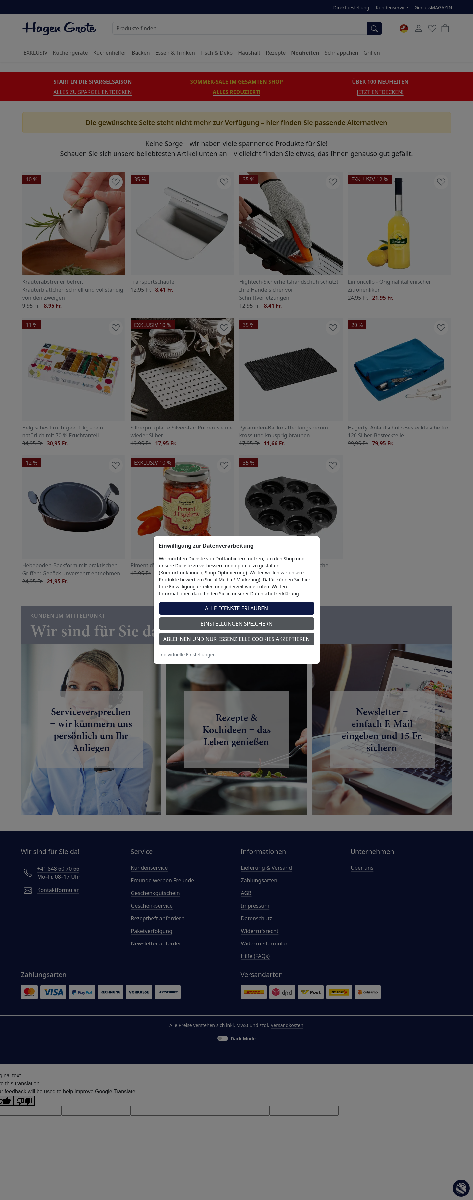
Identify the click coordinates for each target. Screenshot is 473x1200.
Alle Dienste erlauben (236, 608)
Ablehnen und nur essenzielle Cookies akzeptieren (236, 639)
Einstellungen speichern (236, 623)
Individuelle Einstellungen (187, 654)
